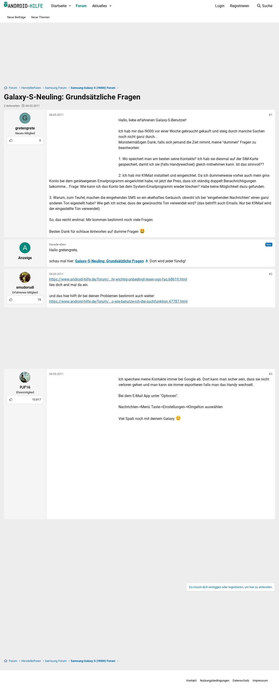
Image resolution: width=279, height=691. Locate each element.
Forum (84, 6)
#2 (268, 274)
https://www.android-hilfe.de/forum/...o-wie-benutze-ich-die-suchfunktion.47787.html (121, 301)
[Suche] (261, 6)
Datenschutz (235, 680)
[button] (73, 6)
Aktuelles (102, 6)
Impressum (254, 680)
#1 (268, 115)
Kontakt (186, 680)
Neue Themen (40, 17)
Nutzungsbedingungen (209, 680)
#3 (268, 374)
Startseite (61, 6)
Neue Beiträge (16, 17)
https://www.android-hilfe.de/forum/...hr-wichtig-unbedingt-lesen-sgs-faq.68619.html (121, 279)
